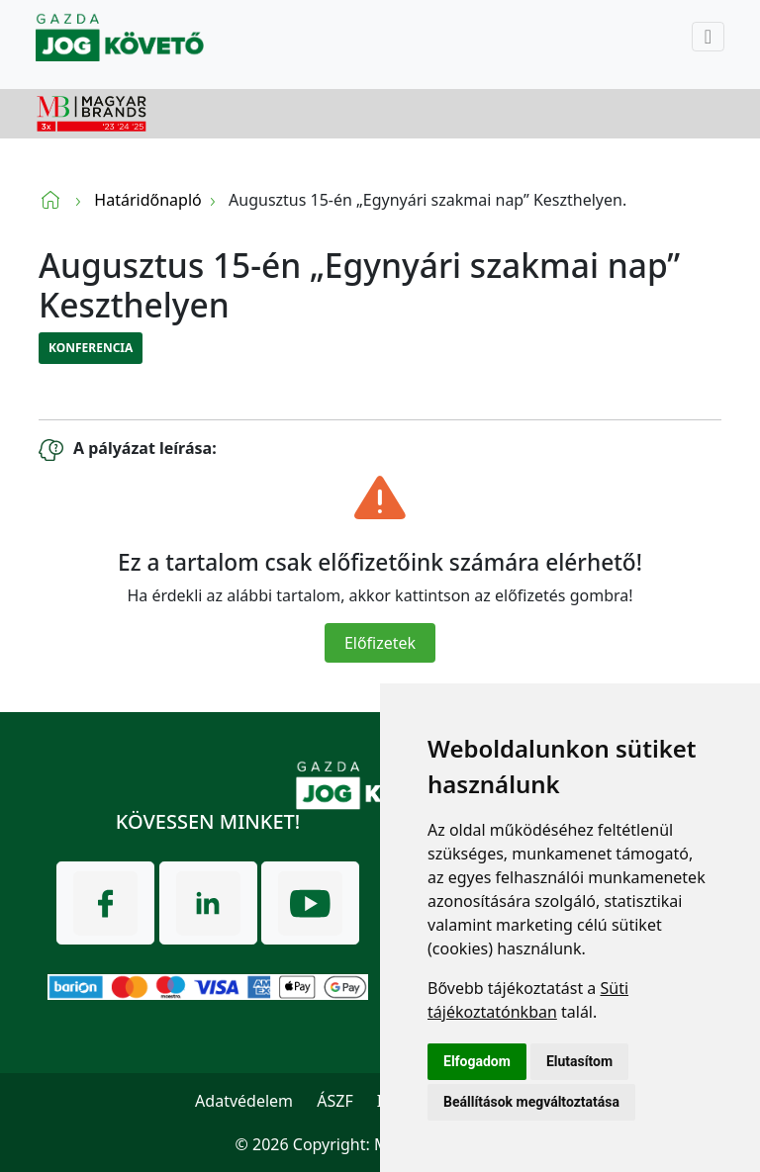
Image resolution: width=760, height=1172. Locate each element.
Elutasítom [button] (579, 1061)
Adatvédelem (244, 1101)
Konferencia (90, 347)
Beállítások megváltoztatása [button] (531, 1102)
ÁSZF (334, 1101)
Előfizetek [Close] (380, 643)
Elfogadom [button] (477, 1061)
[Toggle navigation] (708, 36)
